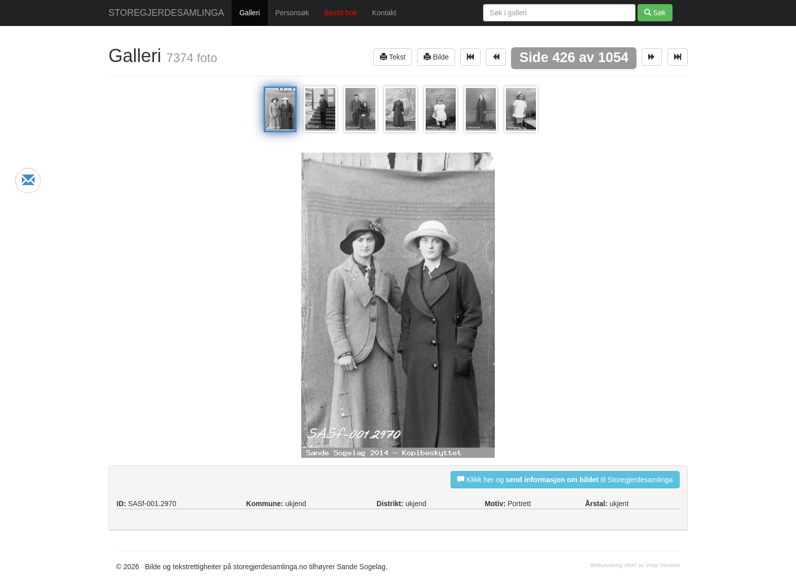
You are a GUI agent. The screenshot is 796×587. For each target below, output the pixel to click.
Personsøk (292, 13)
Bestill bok (341, 13)
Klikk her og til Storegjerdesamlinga (565, 479)
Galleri (249, 13)
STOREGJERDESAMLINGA (167, 13)
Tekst (392, 56)
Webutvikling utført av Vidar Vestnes (635, 565)
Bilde (436, 56)
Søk (655, 12)
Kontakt (384, 13)
